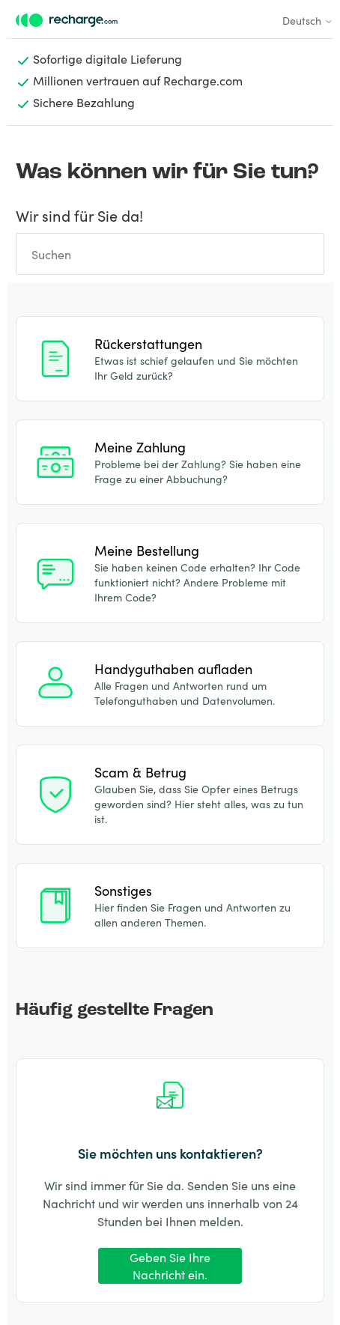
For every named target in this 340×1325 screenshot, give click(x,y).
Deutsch (307, 20)
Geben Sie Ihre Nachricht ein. (170, 1265)
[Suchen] (170, 254)
